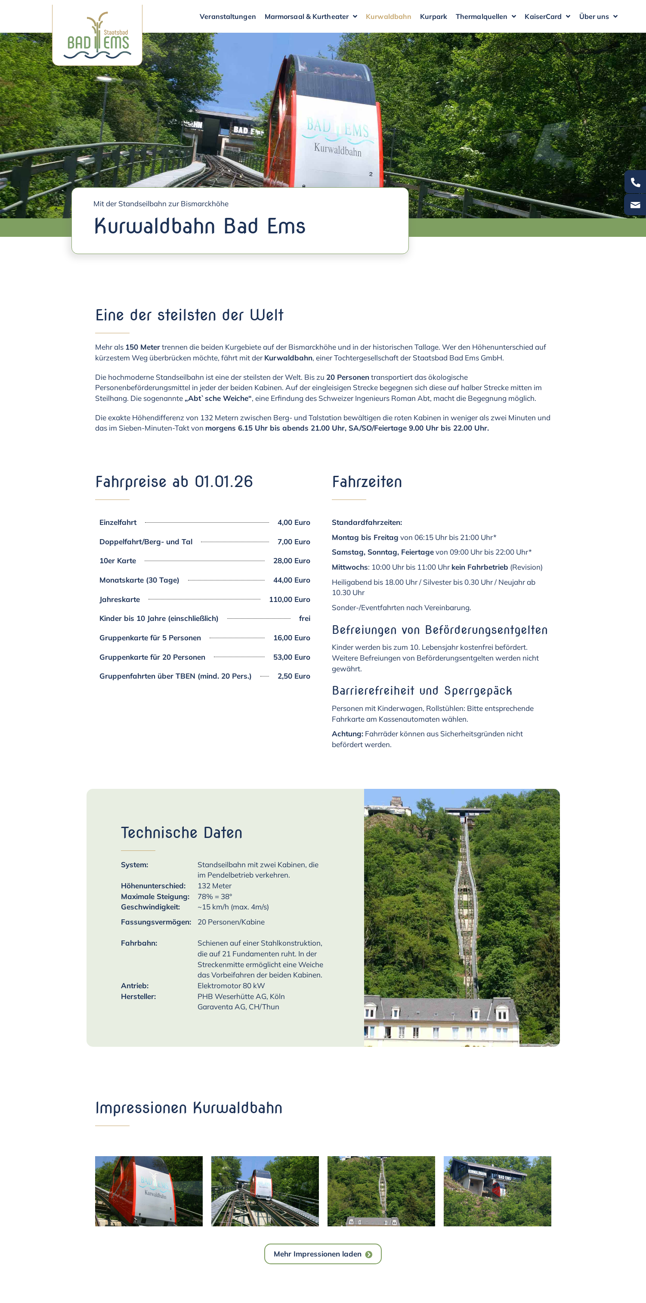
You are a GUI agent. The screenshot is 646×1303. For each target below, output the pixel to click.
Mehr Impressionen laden (318, 1253)
